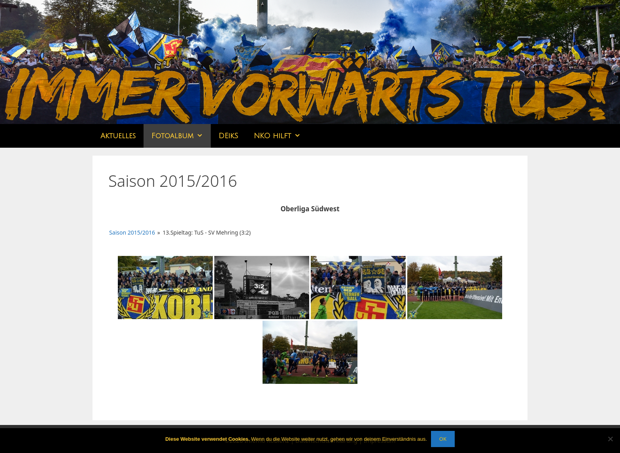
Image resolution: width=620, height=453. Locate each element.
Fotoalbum (181, 136)
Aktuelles (118, 136)
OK (442, 438)
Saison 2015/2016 (132, 232)
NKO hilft (281, 136)
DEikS (228, 136)
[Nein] (610, 439)
